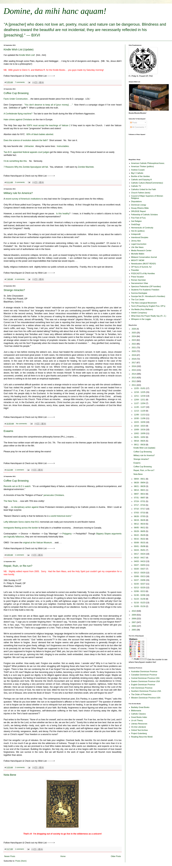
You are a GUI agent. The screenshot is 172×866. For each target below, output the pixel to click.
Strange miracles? (14, 290)
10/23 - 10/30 (140, 422)
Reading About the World (142, 737)
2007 (134, 622)
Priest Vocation (137, 277)
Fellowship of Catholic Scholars (144, 215)
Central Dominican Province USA (145, 678)
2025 (134, 333)
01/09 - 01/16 (140, 606)
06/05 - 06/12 (140, 528)
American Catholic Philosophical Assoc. (148, 163)
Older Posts (116, 856)
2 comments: (20, 767)
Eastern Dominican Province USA (145, 681)
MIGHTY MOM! (137, 260)
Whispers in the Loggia (141, 319)
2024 (134, 336)
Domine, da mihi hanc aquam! (55, 11)
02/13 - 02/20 (140, 588)
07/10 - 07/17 (140, 509)
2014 (134, 374)
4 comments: (20, 279)
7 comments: (20, 82)
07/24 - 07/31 (140, 501)
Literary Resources (139, 724)
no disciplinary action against (24, 507)
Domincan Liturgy (138, 205)
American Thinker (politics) (142, 166)
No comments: (22, 424)
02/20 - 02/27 (140, 584)
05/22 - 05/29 (140, 535)
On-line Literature (138, 727)
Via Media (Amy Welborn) (142, 309)
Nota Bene (10, 774)
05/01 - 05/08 (140, 546)
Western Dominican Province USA (145, 698)
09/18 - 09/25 (140, 441)
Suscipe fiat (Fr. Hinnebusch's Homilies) (148, 296)
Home (63, 856)
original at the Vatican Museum (37, 542)
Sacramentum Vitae (139, 283)
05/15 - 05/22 (140, 539)
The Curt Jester (137, 300)
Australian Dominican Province (144, 671)
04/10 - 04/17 (140, 558)
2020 (134, 351)
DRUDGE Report (138, 211)
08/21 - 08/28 (140, 486)
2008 (134, 619)
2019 (134, 355)
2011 (134, 385)
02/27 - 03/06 (140, 580)
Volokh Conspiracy (139, 313)
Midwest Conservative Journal (144, 257)
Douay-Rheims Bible (140, 208)
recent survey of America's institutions (23, 199)
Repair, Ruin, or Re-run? (18, 565)
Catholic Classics (138, 714)
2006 (134, 626)
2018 (134, 359)
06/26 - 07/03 (140, 516)
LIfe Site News (137, 247)
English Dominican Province (143, 685)
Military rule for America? (18, 193)
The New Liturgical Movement (144, 303)
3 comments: (20, 182)
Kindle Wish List (26, 55)
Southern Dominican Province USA (146, 691)
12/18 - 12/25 (140, 392)
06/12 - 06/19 (140, 524)
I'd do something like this (15, 161)
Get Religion (136, 221)
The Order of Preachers (141, 694)
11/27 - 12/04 (140, 403)
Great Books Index (139, 717)
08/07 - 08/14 (140, 494)
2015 (134, 370)
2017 (134, 363)
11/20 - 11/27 (140, 407)
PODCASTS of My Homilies (143, 273)
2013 (134, 378)
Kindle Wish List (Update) (18, 49)
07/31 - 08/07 (140, 498)
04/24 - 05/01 (140, 550)
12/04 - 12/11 (140, 400)
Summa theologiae (139, 293)
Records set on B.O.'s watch (17, 486)
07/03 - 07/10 (140, 513)
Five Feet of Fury (138, 218)
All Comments (137, 127)
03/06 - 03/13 (140, 576)
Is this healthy (62, 213)
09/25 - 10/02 (140, 437)
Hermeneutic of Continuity (142, 228)
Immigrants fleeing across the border (21, 528)
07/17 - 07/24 (140, 505)
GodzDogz (135, 224)
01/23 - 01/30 (140, 599)
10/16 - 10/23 (140, 426)
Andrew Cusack (138, 170)
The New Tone (10, 501)
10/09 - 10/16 (140, 430)
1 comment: (20, 470)
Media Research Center (141, 251)
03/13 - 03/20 (140, 573)
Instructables (63, 146)
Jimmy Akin (136, 241)
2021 (134, 348)
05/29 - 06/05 (140, 531)
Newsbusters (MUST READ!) (143, 264)
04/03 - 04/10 (140, 561)
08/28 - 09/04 (140, 483)
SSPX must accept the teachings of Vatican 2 (49, 125)
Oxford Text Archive (139, 730)
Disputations (136, 201)
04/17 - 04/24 (140, 554)
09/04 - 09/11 (140, 479)
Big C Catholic (137, 173)
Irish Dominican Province (141, 688)
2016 (134, 366)
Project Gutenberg (139, 733)
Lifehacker (29, 146)
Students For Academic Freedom (145, 290)
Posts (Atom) (20, 861)
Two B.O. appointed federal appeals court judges (26, 152)
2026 (134, 329)
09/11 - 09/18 (140, 445)
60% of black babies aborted (39, 134)
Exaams (8, 431)
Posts (133, 123)
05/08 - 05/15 (140, 543)
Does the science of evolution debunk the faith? (26, 140)
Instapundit (135, 234)
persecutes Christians (54, 495)
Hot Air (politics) (138, 231)
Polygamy (67, 533)
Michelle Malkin (137, 254)
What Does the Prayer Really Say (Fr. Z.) (148, 316)
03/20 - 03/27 (140, 569)
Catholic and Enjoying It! (141, 180)
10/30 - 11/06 (140, 418)
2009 (134, 615)
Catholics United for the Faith (143, 189)
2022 (134, 344)
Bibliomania (136, 711)
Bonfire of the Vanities (140, 176)
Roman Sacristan (138, 280)
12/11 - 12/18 (140, 396)
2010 (134, 611)
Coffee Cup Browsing (16, 93)
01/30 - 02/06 (140, 595)
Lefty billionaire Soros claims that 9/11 (21, 522)
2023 (134, 340)
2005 (134, 630)
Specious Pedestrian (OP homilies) (146, 286)
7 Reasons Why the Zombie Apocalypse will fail (26, 167)
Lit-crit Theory (137, 720)
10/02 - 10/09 (140, 433)
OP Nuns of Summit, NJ (141, 267)
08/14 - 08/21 (140, 490)
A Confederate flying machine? (18, 113)
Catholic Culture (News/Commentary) (147, 183)
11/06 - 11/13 (140, 415)
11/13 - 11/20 (140, 411)
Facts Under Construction (16, 99)
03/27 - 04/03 (140, 565)
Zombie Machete (85, 167)
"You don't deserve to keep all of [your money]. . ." (48, 105)
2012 (134, 381)
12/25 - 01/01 (140, 388)
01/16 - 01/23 (140, 603)
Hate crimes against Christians (18, 119)
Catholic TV (136, 186)
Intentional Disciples (139, 237)
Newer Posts (9, 856)
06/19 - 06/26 (140, 520)
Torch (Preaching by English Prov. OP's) (148, 306)
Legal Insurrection (138, 244)
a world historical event (60, 516)
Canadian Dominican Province (144, 675)
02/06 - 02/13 (140, 591)
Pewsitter (135, 270)
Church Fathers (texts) (140, 193)
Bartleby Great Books (140, 707)
